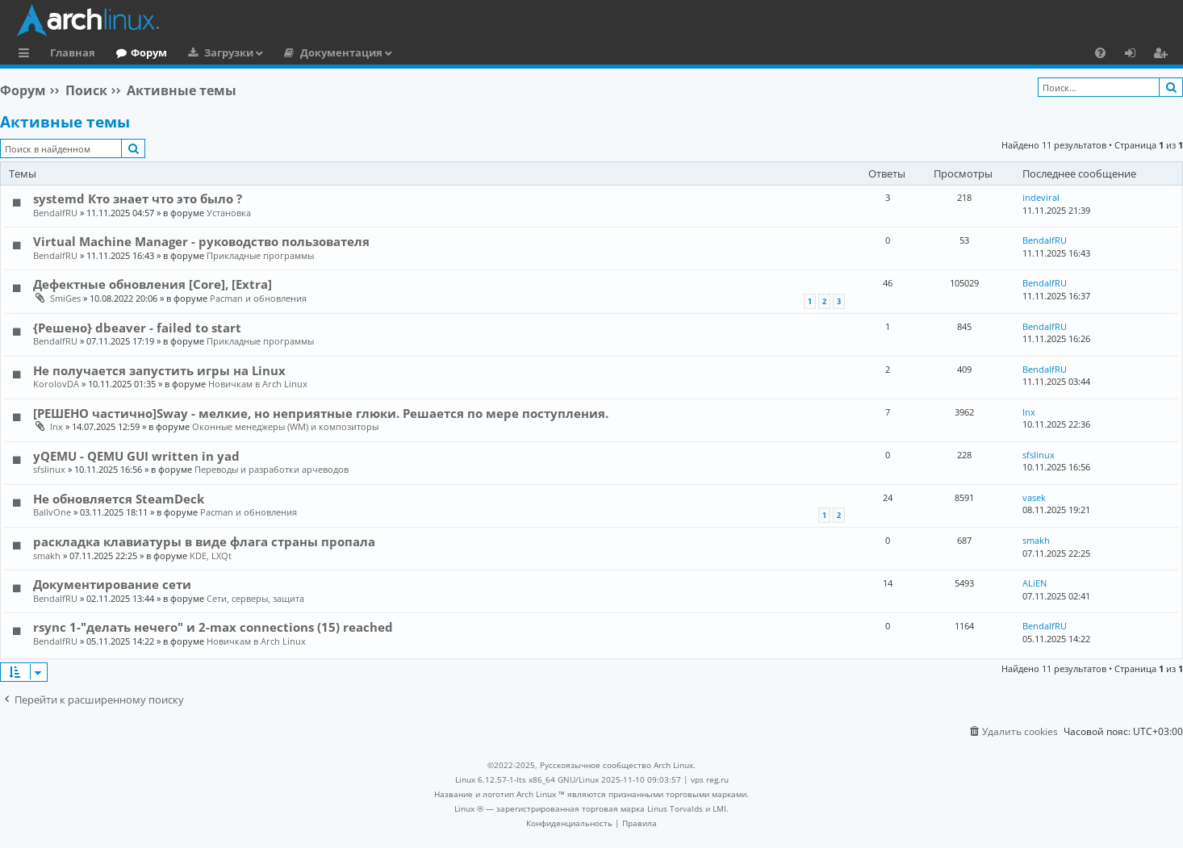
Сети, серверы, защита (255, 598)
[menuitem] (1100, 52)
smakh (47, 555)
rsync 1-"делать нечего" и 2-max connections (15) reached (213, 627)
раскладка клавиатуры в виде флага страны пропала (204, 541)
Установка (229, 213)
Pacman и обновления (258, 298)
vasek (1034, 497)
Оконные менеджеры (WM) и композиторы (285, 426)
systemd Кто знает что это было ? (137, 198)
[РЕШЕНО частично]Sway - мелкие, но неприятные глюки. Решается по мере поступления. (320, 413)
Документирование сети (112, 584)
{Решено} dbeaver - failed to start (137, 328)
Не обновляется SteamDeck (118, 499)
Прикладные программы (260, 255)
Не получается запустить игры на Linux (159, 370)
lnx (56, 426)
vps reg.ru (710, 779)
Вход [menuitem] (1136, 55)
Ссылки (27, 55)
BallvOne (52, 512)
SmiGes (65, 298)
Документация (341, 52)
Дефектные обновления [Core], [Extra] (152, 284)
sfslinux (49, 469)
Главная (72, 52)
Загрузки (228, 52)
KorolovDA (56, 384)
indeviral (1041, 197)
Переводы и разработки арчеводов (271, 469)
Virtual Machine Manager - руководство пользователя (201, 241)
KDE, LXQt (211, 555)
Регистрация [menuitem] (1164, 55)
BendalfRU (55, 213)
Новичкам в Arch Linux (257, 384)
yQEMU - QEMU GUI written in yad (136, 456)
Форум (149, 52)
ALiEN (1034, 583)
